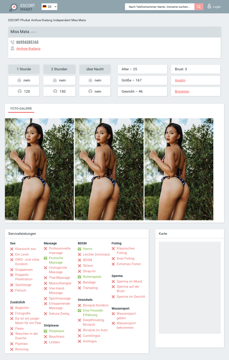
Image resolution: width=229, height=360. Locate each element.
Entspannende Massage (59, 306)
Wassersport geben (126, 316)
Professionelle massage (60, 250)
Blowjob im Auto (95, 330)
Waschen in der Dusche (26, 336)
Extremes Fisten (129, 264)
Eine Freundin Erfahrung (93, 312)
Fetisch (20, 290)
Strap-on (89, 271)
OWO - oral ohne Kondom (27, 262)
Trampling (90, 288)
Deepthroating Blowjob (93, 322)
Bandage (89, 282)
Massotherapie (60, 283)
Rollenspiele (92, 277)
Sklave (88, 266)
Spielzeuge (23, 285)
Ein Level (22, 254)
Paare (19, 329)
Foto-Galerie (21, 108)
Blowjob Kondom (95, 305)
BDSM (87, 260)
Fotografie (22, 313)
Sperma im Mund (129, 281)
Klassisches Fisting (126, 250)
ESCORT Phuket (19, 20)
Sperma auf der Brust (128, 289)
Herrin (87, 249)
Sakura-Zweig (59, 314)
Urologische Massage (58, 270)
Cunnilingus (91, 336)
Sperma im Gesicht (131, 297)
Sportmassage (60, 298)
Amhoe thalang (41, 20)
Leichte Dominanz (96, 254)
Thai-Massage (59, 278)
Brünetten (182, 91)
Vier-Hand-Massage (57, 290)
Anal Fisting (125, 258)
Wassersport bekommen (126, 325)
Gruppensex (24, 270)
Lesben (54, 342)
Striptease (56, 331)
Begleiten (22, 308)
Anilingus (90, 341)
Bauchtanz (56, 337)
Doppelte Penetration (23, 277)
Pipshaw (21, 344)
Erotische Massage (56, 260)
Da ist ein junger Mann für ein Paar (28, 320)
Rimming (21, 349)
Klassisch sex (25, 249)
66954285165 (27, 42)
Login (214, 6)
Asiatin (180, 80)
